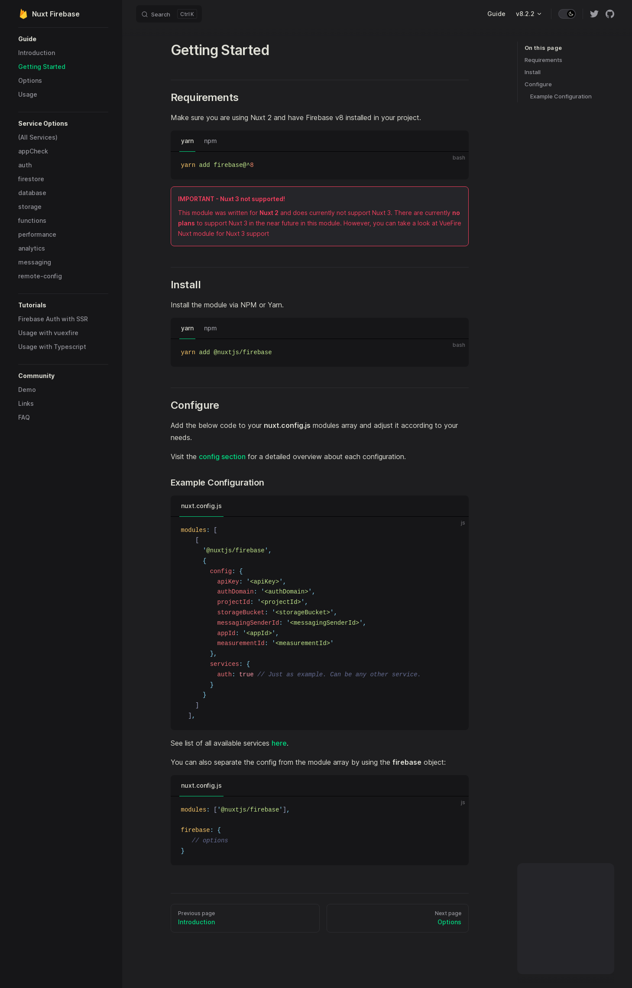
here (279, 743)
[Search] (169, 14)
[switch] (567, 14)
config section (222, 456)
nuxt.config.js (201, 505)
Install (533, 71)
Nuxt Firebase (49, 14)
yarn (187, 140)
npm (210, 140)
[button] (63, 39)
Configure (538, 84)
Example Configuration (561, 96)
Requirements (543, 59)
